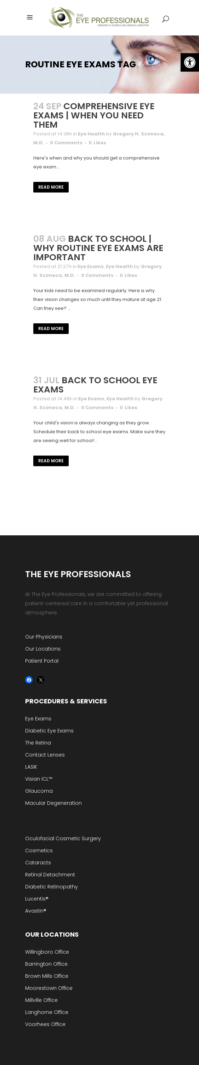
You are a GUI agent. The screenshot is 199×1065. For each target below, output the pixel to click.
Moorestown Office (49, 988)
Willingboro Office (47, 951)
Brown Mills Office (46, 976)
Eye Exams (91, 266)
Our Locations (43, 648)
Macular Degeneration (53, 803)
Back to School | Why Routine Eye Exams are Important (98, 248)
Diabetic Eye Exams (49, 730)
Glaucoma (39, 790)
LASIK (31, 766)
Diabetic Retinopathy (51, 886)
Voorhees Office (45, 1024)
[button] (190, 62)
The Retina (38, 742)
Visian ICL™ (38, 778)
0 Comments (66, 142)
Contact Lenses (45, 754)
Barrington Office (46, 964)
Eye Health (91, 133)
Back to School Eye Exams (95, 385)
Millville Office (41, 1000)
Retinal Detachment (50, 874)
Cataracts (38, 862)
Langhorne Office (46, 1012)
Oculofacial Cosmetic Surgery (63, 838)
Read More (51, 187)
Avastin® (35, 910)
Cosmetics (39, 850)
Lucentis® (37, 898)
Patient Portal (41, 660)
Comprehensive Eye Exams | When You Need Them (93, 115)
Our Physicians (43, 636)
